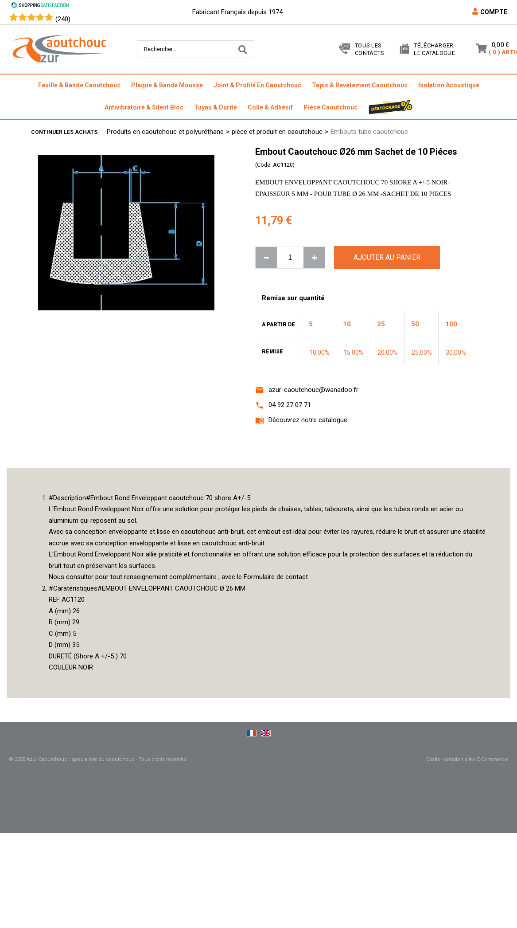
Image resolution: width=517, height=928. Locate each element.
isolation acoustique (448, 85)
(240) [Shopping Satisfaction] (62, 19)
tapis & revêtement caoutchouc (360, 85)
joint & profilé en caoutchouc (257, 85)
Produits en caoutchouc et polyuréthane (165, 132)
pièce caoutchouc (330, 107)
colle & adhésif (270, 107)
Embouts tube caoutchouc (369, 132)
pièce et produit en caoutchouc (277, 132)
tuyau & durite (215, 107)
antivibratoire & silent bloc (144, 107)
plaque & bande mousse (167, 85)
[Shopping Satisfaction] (40, 6)
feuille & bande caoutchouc (79, 85)
